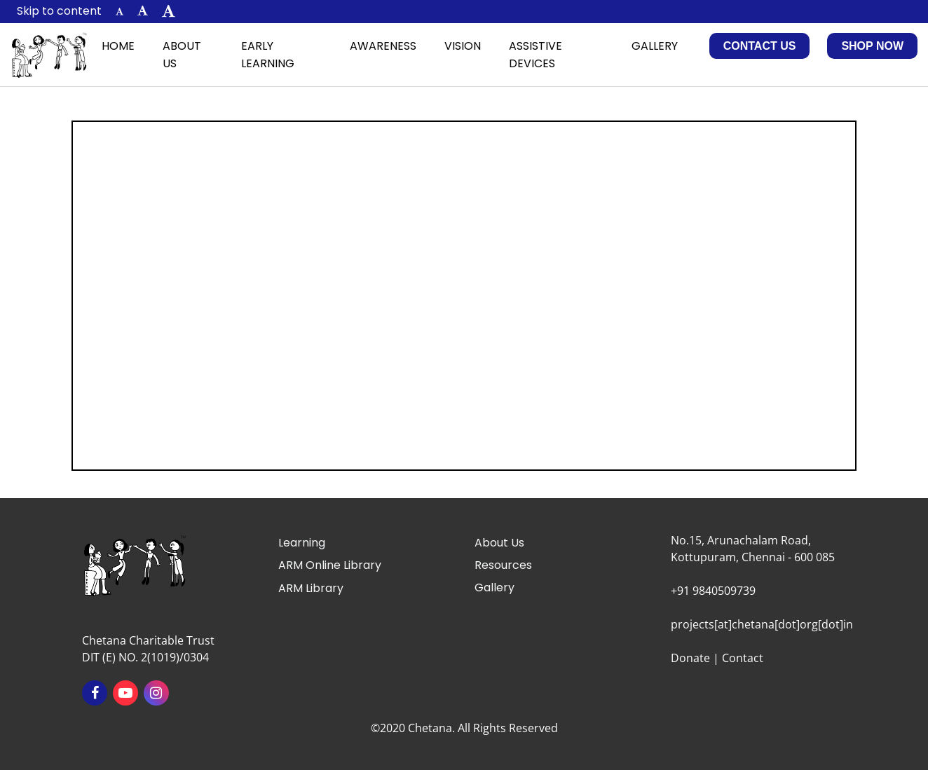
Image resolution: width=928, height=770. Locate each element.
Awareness (383, 46)
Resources (503, 565)
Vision (462, 46)
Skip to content (59, 11)
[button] (119, 11)
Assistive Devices (535, 54)
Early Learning (267, 54)
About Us (182, 54)
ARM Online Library (329, 565)
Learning (301, 543)
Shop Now (872, 46)
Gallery (655, 46)
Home (118, 46)
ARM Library (310, 588)
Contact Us (759, 46)
